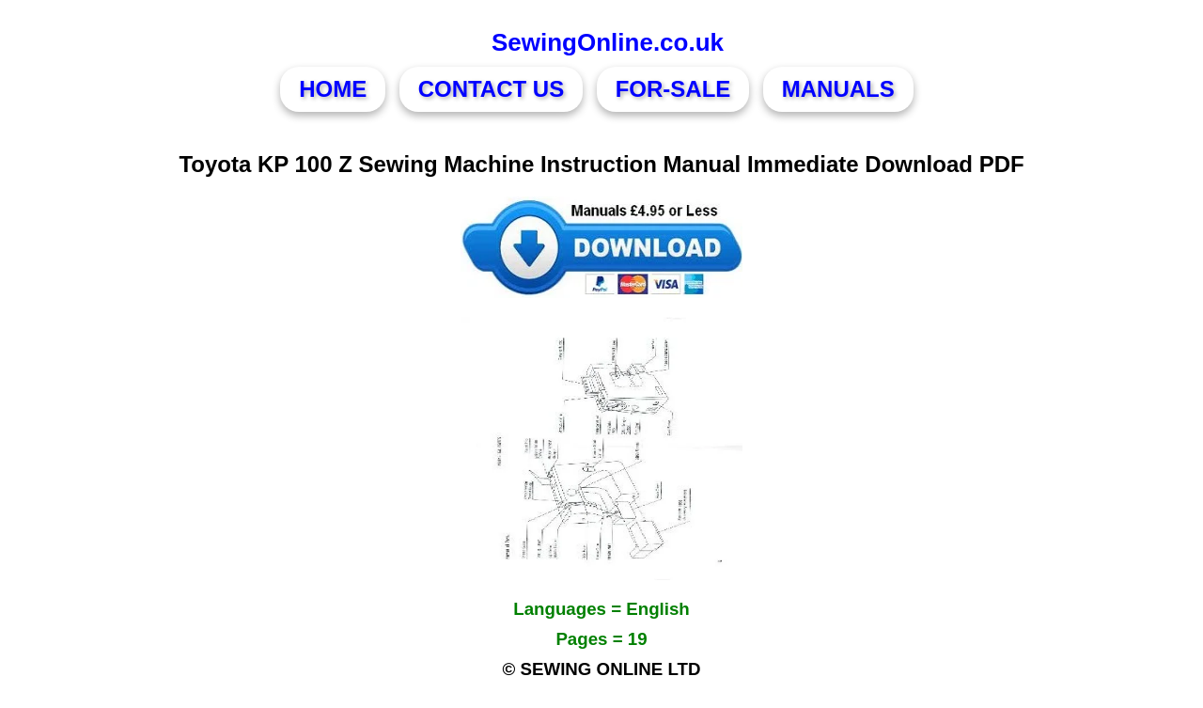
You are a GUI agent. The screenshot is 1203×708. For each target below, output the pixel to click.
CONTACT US (491, 89)
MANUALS (838, 89)
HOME (333, 89)
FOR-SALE (673, 89)
